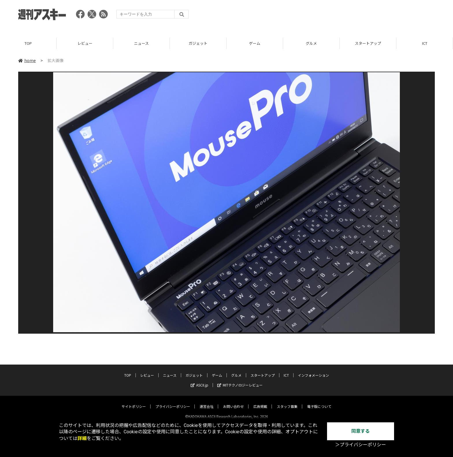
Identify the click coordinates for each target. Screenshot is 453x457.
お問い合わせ (233, 401)
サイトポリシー (134, 401)
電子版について (319, 401)
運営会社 (206, 401)
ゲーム (254, 43)
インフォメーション (313, 370)
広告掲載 (260, 401)
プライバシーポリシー (172, 401)
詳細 (82, 438)
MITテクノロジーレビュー (240, 380)
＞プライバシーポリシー (360, 444)
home (27, 60)
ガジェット (198, 43)
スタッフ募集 (287, 401)
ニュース (141, 43)
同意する (360, 431)
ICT (424, 43)
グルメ (311, 43)
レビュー (84, 43)
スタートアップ (368, 43)
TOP (28, 43)
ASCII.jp (199, 380)
